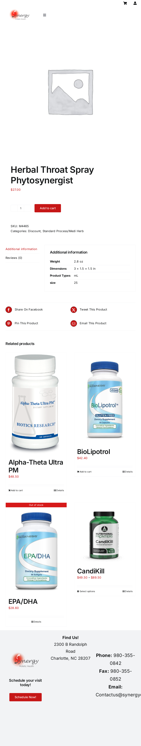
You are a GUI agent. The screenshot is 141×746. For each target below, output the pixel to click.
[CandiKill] (104, 533)
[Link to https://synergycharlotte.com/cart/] (125, 3)
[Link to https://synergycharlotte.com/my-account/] (135, 3)
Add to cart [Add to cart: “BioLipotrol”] (86, 471)
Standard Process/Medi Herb (63, 231)
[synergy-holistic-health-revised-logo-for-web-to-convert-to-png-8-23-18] (20, 8)
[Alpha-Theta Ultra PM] (36, 404)
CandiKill (90, 571)
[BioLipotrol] (104, 398)
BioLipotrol (93, 452)
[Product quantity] (20, 208)
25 (76, 283)
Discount (34, 231)
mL (76, 275)
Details (60, 490)
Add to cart (48, 208)
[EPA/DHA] (36, 548)
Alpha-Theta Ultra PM (35, 466)
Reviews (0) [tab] (14, 258)
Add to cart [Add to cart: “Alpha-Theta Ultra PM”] (17, 490)
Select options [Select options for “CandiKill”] (87, 591)
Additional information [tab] (21, 249)
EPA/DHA (22, 601)
